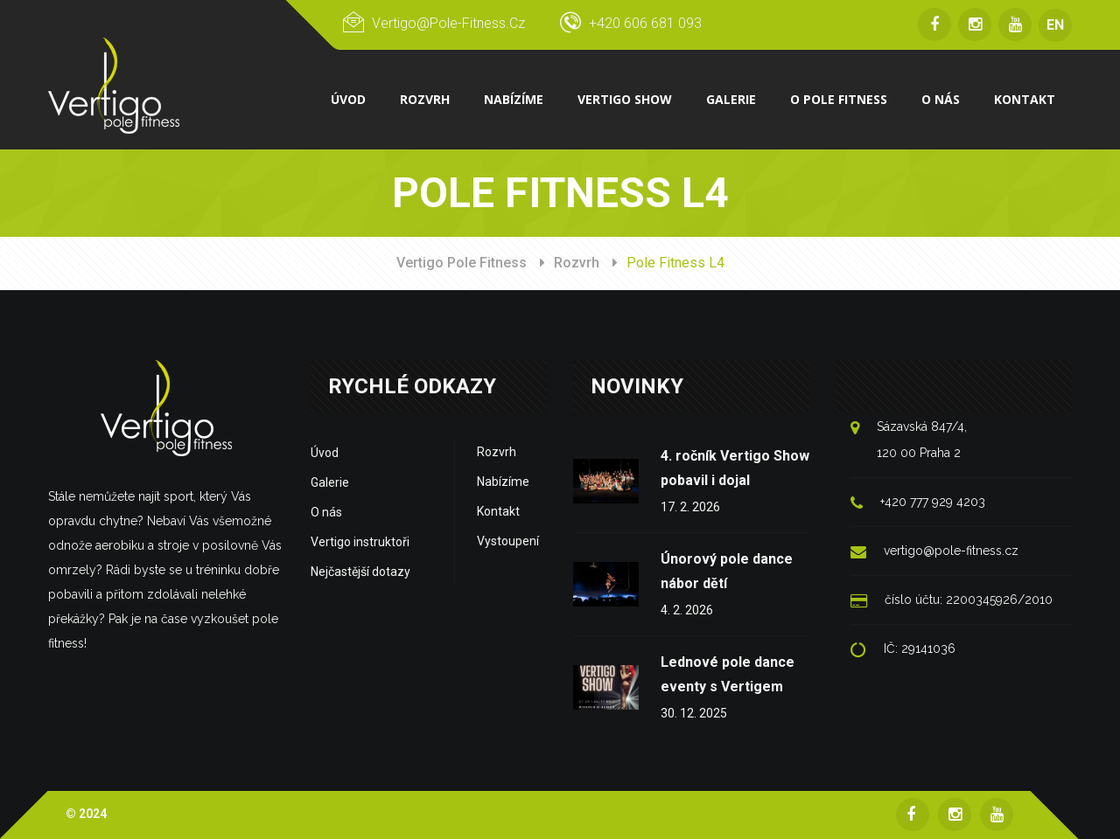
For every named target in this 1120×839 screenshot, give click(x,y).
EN (1055, 25)
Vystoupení (508, 541)
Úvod (325, 453)
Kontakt (498, 511)
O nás (326, 512)
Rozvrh (576, 262)
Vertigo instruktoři (360, 542)
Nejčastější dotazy (360, 572)
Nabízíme (503, 482)
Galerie (330, 482)
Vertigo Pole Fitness (461, 262)
